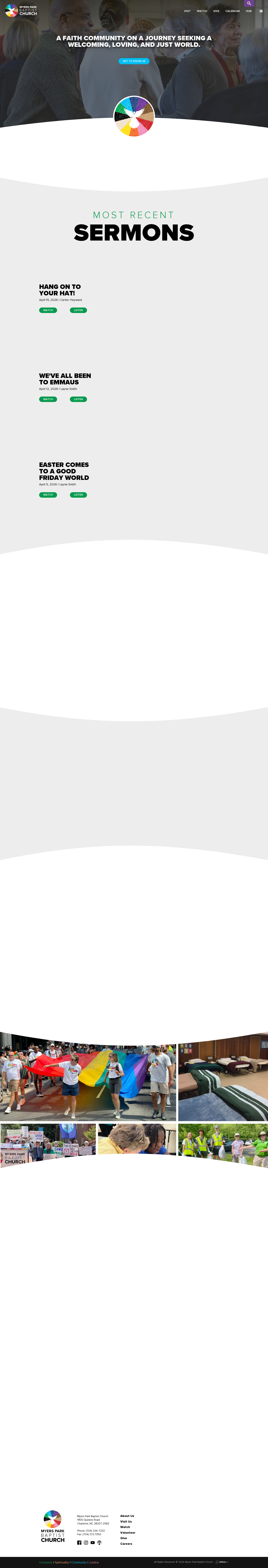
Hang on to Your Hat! (60, 290)
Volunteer (127, 1532)
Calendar (232, 11)
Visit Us (126, 1521)
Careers (126, 1544)
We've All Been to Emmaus (65, 379)
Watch (202, 11)
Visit (187, 11)
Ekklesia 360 (222, 1562)
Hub (249, 11)
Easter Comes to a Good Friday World (64, 471)
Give (216, 11)
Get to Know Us (134, 61)
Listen (78, 310)
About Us (127, 1516)
